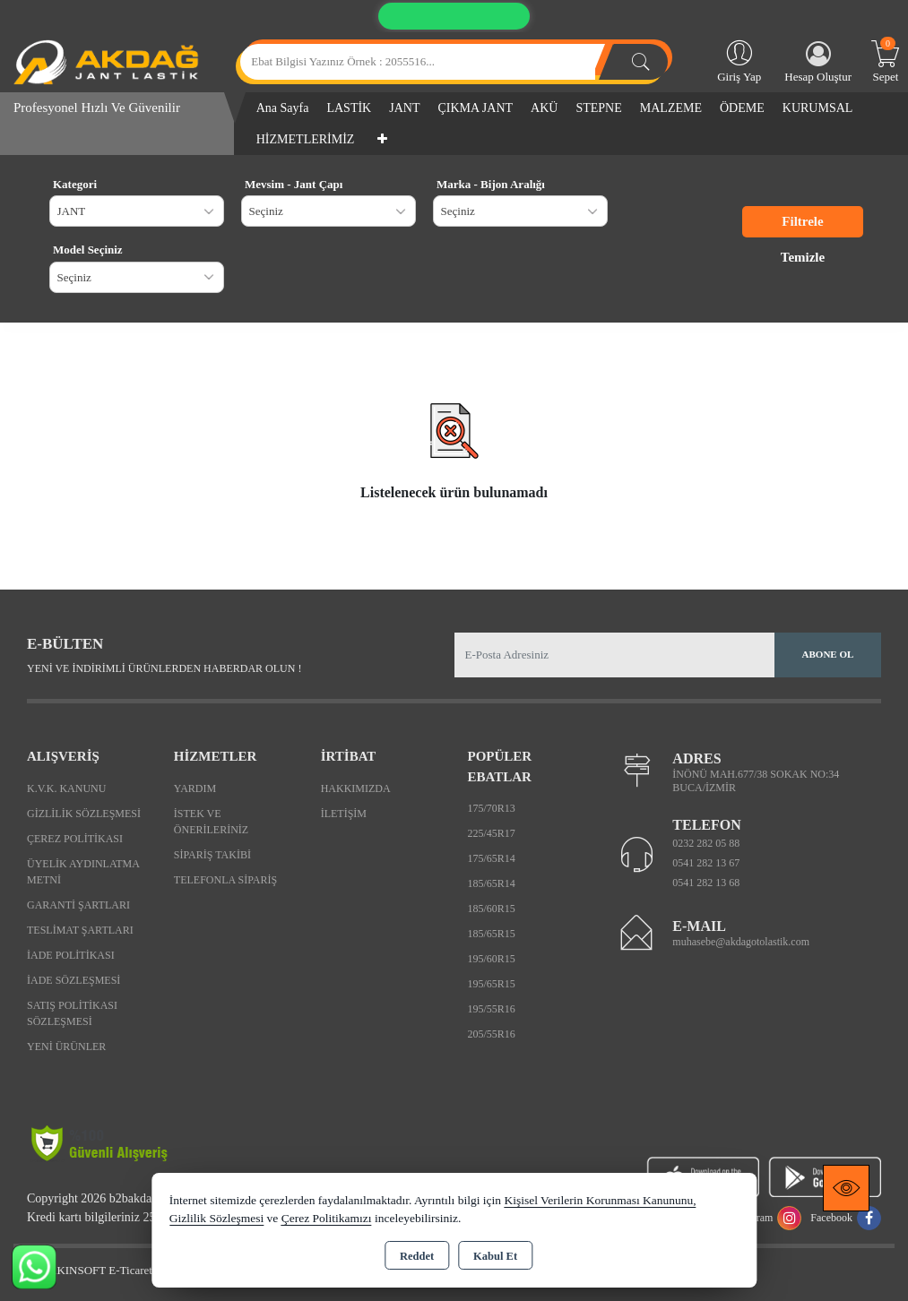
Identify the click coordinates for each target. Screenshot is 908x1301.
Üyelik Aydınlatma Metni (83, 871)
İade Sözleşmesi (73, 980)
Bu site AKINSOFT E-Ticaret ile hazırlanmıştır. (125, 1270)
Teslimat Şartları (80, 930)
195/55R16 (491, 1009)
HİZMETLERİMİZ (305, 139)
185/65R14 (491, 883)
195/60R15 (491, 958)
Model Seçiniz (88, 249)
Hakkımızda (356, 788)
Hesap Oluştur (818, 62)
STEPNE (598, 108)
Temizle (803, 257)
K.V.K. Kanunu (66, 788)
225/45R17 (491, 833)
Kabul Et (495, 1256)
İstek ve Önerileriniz (211, 821)
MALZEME (671, 108)
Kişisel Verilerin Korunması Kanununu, (600, 1200)
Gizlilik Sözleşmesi (84, 813)
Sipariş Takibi (212, 855)
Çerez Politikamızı (326, 1218)
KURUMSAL (818, 108)
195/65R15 (491, 984)
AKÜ (544, 108)
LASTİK (348, 108)
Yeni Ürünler (66, 1046)
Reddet (417, 1256)
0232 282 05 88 (705, 843)
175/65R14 (491, 858)
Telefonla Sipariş (225, 880)
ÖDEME (742, 108)
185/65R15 (491, 933)
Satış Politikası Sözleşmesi (72, 1013)
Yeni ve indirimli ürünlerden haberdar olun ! (164, 668)
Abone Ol (828, 654)
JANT (404, 108)
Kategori (75, 184)
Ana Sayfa (282, 108)
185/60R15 (491, 908)
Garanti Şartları (78, 905)
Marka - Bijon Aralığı (491, 184)
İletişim (344, 813)
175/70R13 (491, 808)
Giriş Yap (739, 60)
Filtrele (802, 221)
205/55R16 (491, 1034)
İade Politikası (71, 955)
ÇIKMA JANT (475, 108)
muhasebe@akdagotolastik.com (740, 941)
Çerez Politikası (75, 838)
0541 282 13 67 (705, 863)
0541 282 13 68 (705, 882)
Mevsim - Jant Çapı (293, 184)
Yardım (195, 788)
